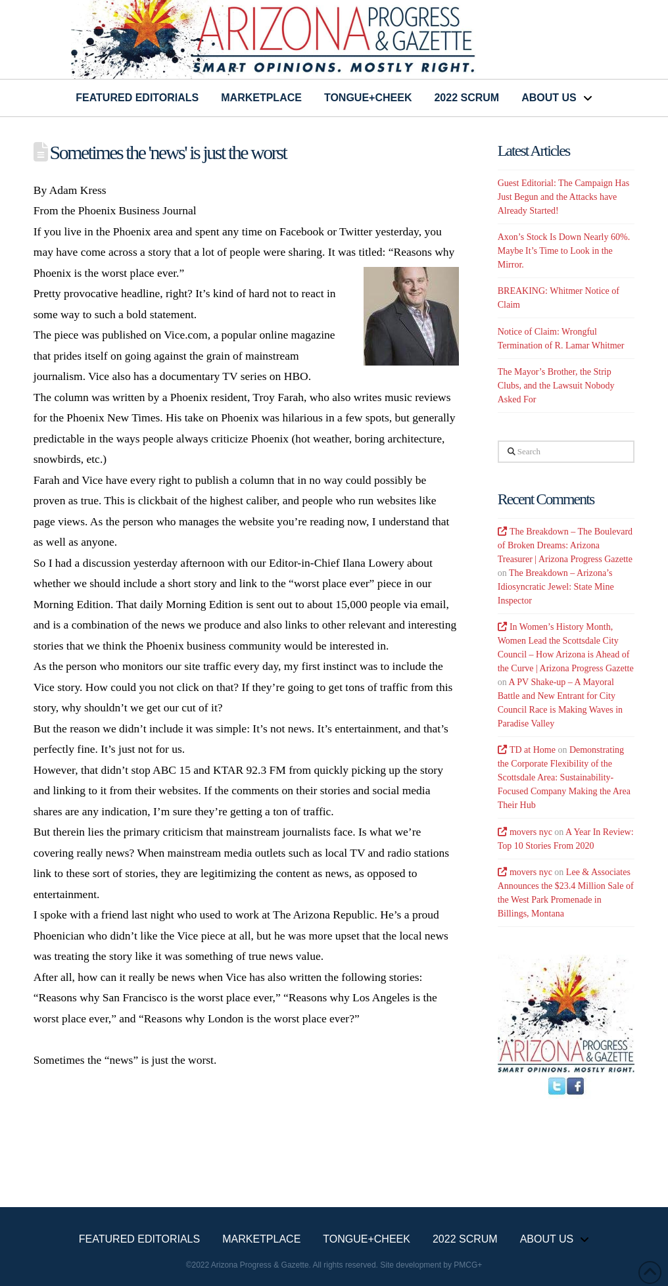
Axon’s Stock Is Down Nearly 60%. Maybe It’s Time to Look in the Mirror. (564, 251)
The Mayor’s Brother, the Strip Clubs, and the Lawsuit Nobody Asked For (556, 385)
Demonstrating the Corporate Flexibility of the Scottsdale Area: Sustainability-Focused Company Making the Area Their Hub (564, 777)
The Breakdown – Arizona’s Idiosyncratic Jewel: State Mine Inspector (556, 587)
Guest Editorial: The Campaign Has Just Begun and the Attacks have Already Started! (563, 197)
